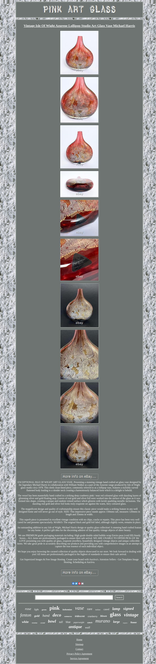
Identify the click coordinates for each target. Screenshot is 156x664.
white (25, 622)
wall (87, 627)
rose (28, 609)
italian (97, 609)
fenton (25, 615)
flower (134, 622)
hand (46, 615)
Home (79, 639)
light (36, 609)
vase (79, 608)
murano (102, 621)
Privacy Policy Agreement (79, 653)
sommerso (68, 616)
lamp (116, 609)
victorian (34, 623)
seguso (125, 623)
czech (89, 623)
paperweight (79, 622)
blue (68, 622)
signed (128, 608)
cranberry (92, 616)
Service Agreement (79, 658)
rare (89, 609)
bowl (52, 621)
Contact (79, 649)
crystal (42, 623)
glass (115, 614)
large (116, 622)
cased (106, 609)
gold (36, 615)
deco (57, 614)
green (44, 609)
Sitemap (79, 644)
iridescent (80, 616)
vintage (131, 614)
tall (61, 622)
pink (55, 608)
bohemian (67, 609)
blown (103, 616)
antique (75, 626)
